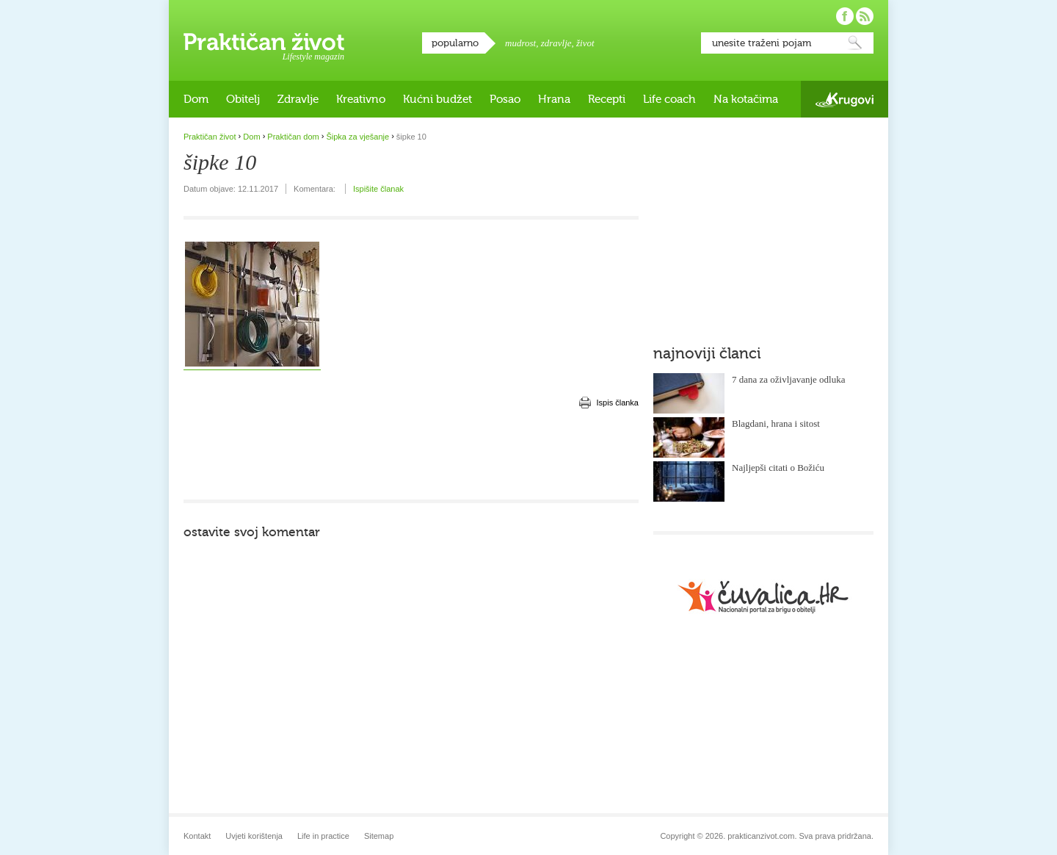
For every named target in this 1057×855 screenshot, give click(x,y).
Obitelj (243, 99)
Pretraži (855, 43)
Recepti (606, 99)
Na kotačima (745, 99)
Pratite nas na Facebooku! (845, 16)
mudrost (520, 42)
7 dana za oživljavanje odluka (789, 379)
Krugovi (844, 99)
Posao (505, 99)
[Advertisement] (411, 455)
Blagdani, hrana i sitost (776, 423)
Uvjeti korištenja (254, 835)
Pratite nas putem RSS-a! (864, 16)
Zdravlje (298, 99)
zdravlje (556, 42)
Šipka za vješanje (357, 136)
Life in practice (323, 835)
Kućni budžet (437, 99)
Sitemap (378, 835)
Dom (196, 99)
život (585, 42)
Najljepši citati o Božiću (778, 467)
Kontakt (197, 835)
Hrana (554, 99)
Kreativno (360, 99)
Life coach (669, 99)
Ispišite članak (378, 188)
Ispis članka (618, 402)
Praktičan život (264, 42)
